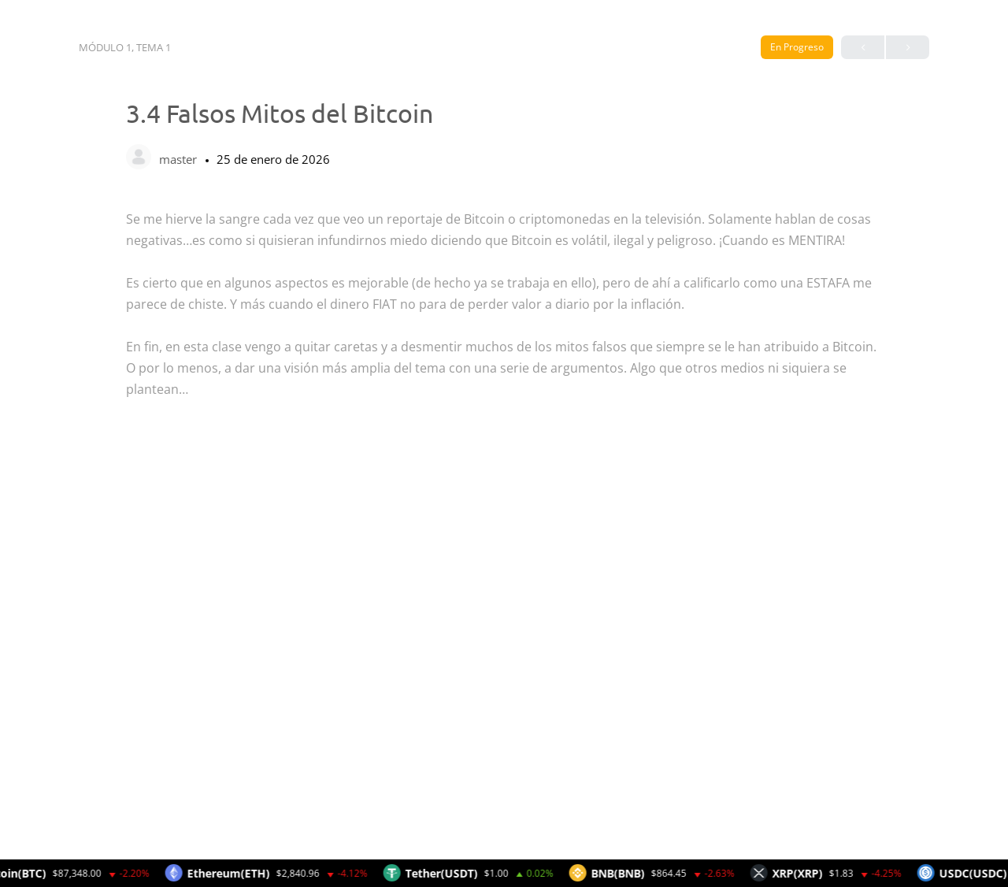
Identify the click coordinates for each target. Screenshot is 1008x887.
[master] (138, 158)
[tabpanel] (504, 528)
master (179, 159)
